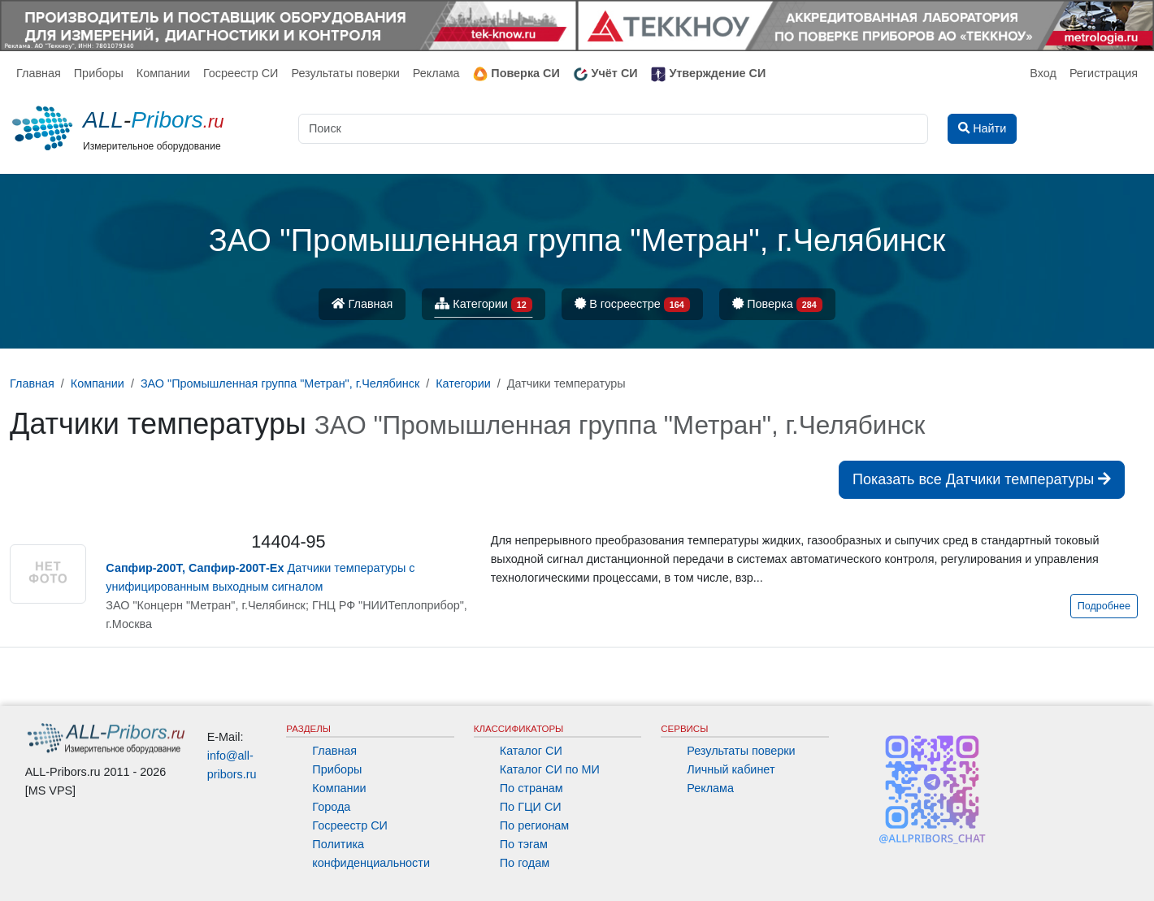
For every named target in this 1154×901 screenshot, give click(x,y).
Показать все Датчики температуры (981, 479)
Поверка (777, 305)
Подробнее (1104, 606)
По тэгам (524, 844)
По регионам (535, 825)
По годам (524, 862)
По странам (531, 788)
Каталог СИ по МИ (550, 769)
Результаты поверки (345, 73)
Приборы (99, 73)
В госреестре (632, 305)
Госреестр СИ (241, 73)
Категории (483, 305)
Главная (38, 73)
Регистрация (1103, 73)
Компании (163, 73)
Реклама (436, 73)
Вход (1043, 73)
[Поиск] (613, 129)
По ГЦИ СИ (531, 806)
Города (331, 806)
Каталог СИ (531, 750)
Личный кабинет (730, 769)
